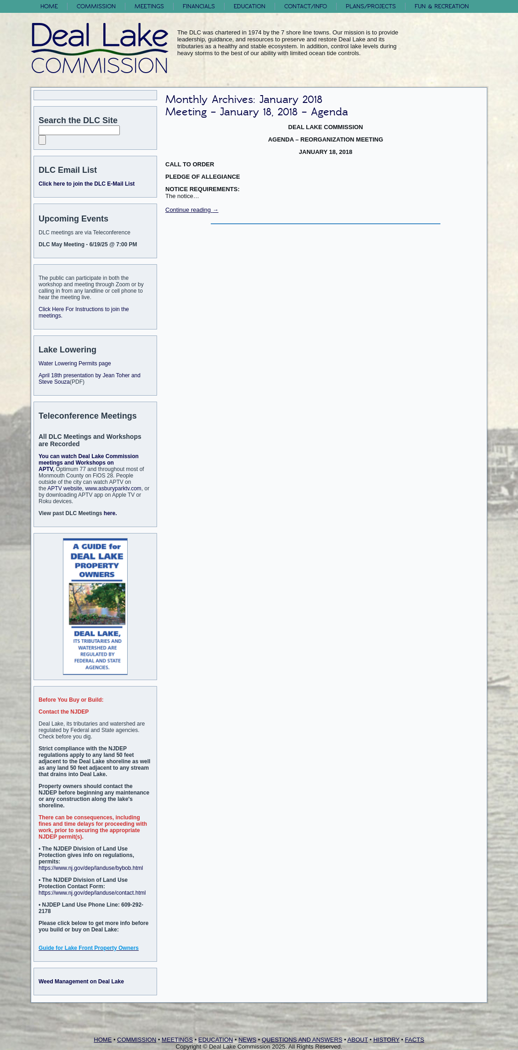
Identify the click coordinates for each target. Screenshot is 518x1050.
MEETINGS (177, 1039)
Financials (199, 6)
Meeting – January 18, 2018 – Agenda (256, 112)
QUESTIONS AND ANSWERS (302, 1039)
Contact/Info (305, 6)
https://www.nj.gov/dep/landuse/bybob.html (91, 868)
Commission (96, 6)
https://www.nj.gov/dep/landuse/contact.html (92, 893)
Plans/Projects (371, 6)
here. (110, 513)
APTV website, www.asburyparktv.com (94, 488)
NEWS (247, 1039)
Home (49, 6)
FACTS (414, 1039)
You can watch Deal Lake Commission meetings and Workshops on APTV (89, 462)
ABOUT (358, 1039)
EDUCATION (215, 1039)
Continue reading (192, 209)
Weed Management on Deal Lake (81, 981)
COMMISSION (136, 1039)
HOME (103, 1039)
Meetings (149, 6)
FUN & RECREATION (442, 6)
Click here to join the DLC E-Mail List (87, 184)
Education (249, 6)
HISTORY (386, 1039)
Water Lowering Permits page (75, 363)
